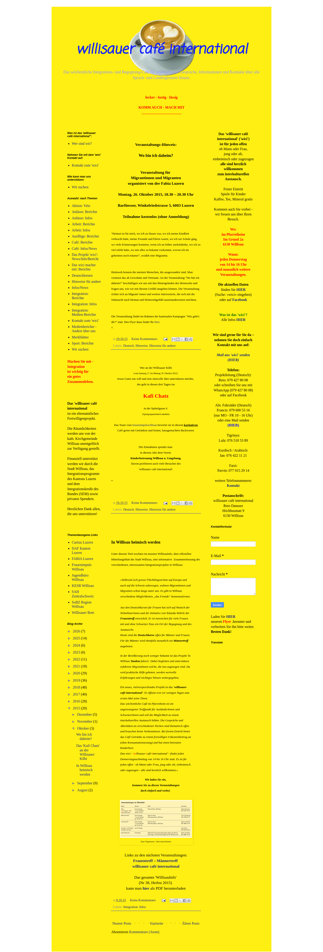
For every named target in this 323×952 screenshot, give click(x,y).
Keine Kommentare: (145, 339)
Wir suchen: (80, 187)
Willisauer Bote (83, 612)
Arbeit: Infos (81, 230)
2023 (77, 652)
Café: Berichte (82, 242)
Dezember (85, 714)
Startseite (156, 923)
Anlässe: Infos (82, 218)
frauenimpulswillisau (144, 425)
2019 (77, 680)
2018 (77, 687)
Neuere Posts (121, 923)
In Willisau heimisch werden (84, 770)
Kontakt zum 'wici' (85, 165)
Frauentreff (143, 860)
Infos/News (80, 288)
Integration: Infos (134, 907)
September (85, 783)
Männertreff (167, 860)
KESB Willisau (83, 586)
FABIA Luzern (82, 559)
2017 (77, 694)
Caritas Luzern (82, 542)
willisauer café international (161, 49)
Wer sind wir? (82, 143)
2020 (77, 673)
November (85, 721)
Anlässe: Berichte (84, 212)
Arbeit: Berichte (83, 224)
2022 (77, 659)
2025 (77, 638)
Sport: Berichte (83, 343)
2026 (77, 631)
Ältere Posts (190, 923)
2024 (77, 645)
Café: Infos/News (84, 248)
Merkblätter (80, 337)
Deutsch (128, 345)
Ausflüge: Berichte (85, 236)
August (82, 790)
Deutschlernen (82, 275)
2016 (77, 701)
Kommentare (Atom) (144, 932)
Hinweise (141, 345)
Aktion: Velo (81, 206)
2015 (77, 708)
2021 (77, 666)
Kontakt (233, 485)
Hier (156, 322)
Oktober (83, 728)
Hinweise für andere (162, 345)
